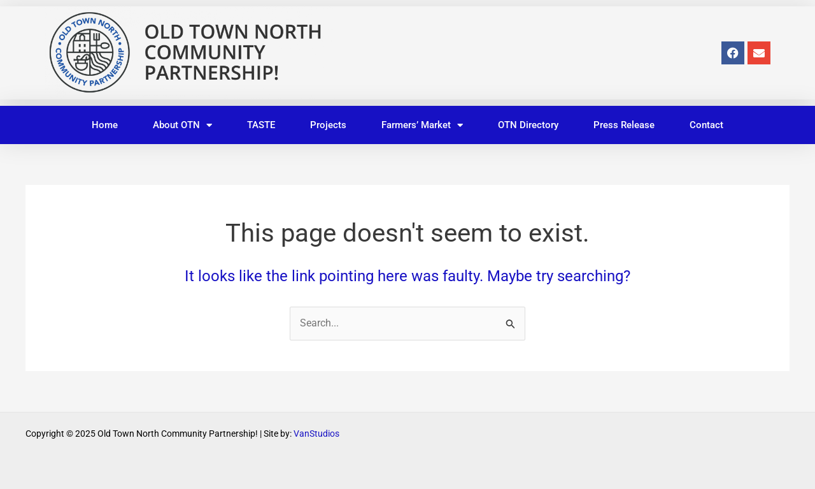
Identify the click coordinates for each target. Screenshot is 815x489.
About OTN (182, 125)
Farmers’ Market (422, 125)
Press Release (624, 125)
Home (105, 125)
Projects (328, 125)
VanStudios (316, 433)
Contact (706, 125)
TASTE (261, 125)
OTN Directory (528, 125)
